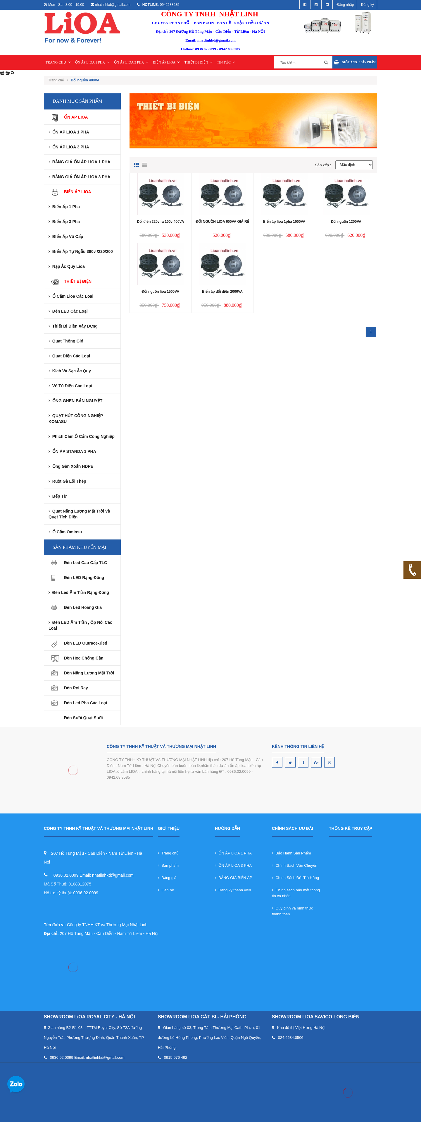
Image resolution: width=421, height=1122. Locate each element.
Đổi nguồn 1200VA (346, 222)
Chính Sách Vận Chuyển (294, 865)
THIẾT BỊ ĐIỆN (198, 62)
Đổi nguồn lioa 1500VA (160, 292)
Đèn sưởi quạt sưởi (83, 717)
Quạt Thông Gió (66, 341)
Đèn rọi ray (76, 688)
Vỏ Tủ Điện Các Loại (70, 385)
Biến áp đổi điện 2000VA (222, 292)
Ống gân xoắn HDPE (71, 466)
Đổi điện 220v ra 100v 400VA (160, 222)
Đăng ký (367, 5)
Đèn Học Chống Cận (83, 658)
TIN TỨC (226, 62)
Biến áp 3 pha (64, 221)
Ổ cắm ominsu (65, 532)
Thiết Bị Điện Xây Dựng (73, 326)
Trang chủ (168, 853)
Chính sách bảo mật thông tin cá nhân (296, 893)
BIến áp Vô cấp (66, 236)
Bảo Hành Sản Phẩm (291, 853)
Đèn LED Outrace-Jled (85, 643)
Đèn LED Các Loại (68, 311)
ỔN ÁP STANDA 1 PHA (72, 451)
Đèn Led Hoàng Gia (83, 607)
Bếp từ (57, 496)
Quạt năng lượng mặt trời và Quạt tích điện (79, 514)
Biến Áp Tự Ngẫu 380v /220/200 (81, 251)
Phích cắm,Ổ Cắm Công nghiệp (82, 436)
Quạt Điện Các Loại (69, 356)
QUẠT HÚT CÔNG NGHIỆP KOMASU (76, 418)
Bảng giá (167, 878)
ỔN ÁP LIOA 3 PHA (131, 62)
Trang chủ (58, 80)
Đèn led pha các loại (85, 702)
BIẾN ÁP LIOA (166, 62)
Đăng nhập (345, 5)
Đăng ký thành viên (233, 890)
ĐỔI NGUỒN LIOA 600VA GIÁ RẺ (222, 222)
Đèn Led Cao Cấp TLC (85, 562)
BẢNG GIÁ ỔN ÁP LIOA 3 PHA (80, 176)
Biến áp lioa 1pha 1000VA (284, 222)
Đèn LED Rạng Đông (84, 577)
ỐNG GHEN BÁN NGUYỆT (75, 400)
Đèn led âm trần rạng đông (79, 592)
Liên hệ (166, 890)
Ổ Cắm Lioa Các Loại (71, 296)
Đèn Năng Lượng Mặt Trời (89, 673)
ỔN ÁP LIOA (76, 117)
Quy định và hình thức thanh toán (292, 911)
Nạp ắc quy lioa (67, 266)
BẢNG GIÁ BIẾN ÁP (233, 878)
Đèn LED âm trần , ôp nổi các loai (80, 625)
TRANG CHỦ (58, 62)
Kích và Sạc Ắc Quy (70, 371)
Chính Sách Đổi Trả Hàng (295, 878)
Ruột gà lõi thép (67, 481)
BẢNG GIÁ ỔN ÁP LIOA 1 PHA (80, 162)
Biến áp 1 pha (64, 206)
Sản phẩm (168, 865)
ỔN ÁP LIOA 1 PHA (92, 62)
